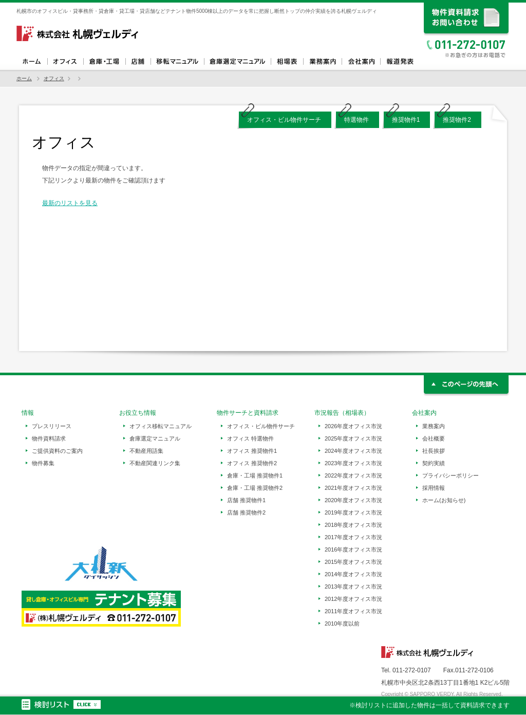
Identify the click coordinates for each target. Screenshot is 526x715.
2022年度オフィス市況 (353, 475)
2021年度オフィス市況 (353, 488)
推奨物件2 (457, 119)
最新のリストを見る (70, 203)
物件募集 (43, 463)
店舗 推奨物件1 (246, 500)
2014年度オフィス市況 (353, 574)
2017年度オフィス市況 (353, 537)
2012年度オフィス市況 (353, 599)
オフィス (65, 61)
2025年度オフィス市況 (353, 438)
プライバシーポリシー (450, 475)
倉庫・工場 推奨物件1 (255, 475)
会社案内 (361, 61)
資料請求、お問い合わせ (467, 19)
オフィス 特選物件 (250, 438)
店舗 (137, 61)
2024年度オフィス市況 (353, 451)
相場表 (287, 61)
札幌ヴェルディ (78, 33)
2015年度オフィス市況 (353, 562)
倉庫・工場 (104, 61)
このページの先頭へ (467, 385)
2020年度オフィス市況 (353, 500)
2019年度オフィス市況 (353, 512)
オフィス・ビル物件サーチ (284, 119)
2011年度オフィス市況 (353, 611)
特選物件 (356, 119)
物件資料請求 (49, 438)
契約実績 (433, 463)
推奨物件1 (406, 119)
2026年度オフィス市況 (353, 426)
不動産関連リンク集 (154, 463)
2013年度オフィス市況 (353, 586)
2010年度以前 (342, 623)
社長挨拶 (433, 451)
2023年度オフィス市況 (353, 463)
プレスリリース (51, 426)
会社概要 (433, 438)
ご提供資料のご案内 (57, 451)
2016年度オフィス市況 (353, 549)
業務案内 (322, 61)
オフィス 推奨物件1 (252, 451)
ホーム (32, 61)
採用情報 (433, 488)
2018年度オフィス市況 (353, 525)
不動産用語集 (146, 451)
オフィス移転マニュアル (177, 61)
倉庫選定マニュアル (237, 61)
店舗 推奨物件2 (246, 512)
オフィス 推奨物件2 (252, 463)
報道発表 (399, 61)
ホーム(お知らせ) (443, 500)
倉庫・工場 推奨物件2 (255, 488)
